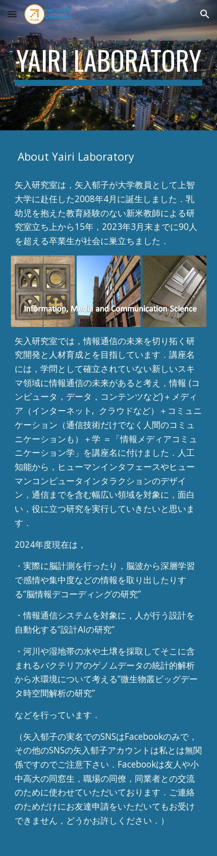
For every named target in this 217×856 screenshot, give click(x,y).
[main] (109, 65)
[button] (12, 14)
